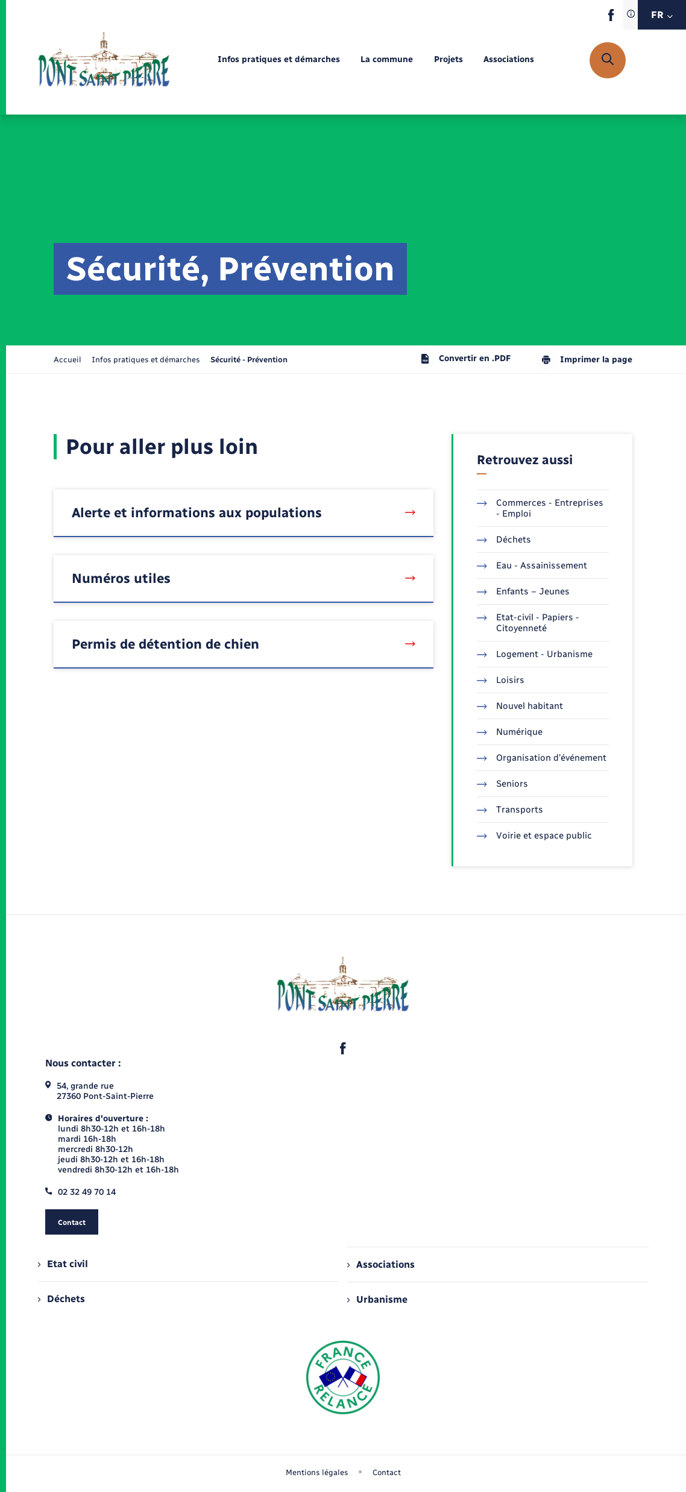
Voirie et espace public (534, 835)
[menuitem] (279, 60)
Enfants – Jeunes (523, 591)
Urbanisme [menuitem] (377, 1299)
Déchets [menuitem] (61, 1299)
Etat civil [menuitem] (63, 1264)
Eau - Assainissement (532, 565)
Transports (510, 809)
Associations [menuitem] (381, 1264)
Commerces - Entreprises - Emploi (540, 508)
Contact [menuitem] (387, 1472)
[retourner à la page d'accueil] (104, 60)
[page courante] (249, 359)
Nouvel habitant (520, 705)
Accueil (67, 359)
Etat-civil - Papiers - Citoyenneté (528, 623)
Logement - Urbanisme (535, 654)
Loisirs (500, 680)
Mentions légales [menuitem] (317, 1472)
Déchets (504, 539)
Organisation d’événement (541, 757)
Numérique (510, 731)
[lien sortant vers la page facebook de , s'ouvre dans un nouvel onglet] (611, 18)
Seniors (502, 783)
